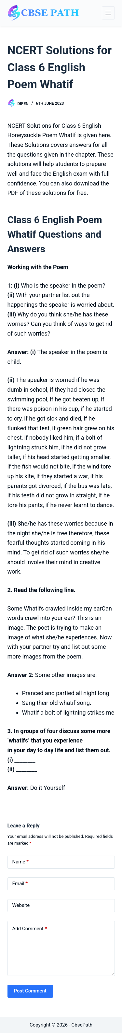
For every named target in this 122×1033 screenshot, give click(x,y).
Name (20, 862)
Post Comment (30, 991)
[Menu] (108, 12)
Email (20, 884)
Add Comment (29, 929)
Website (21, 905)
